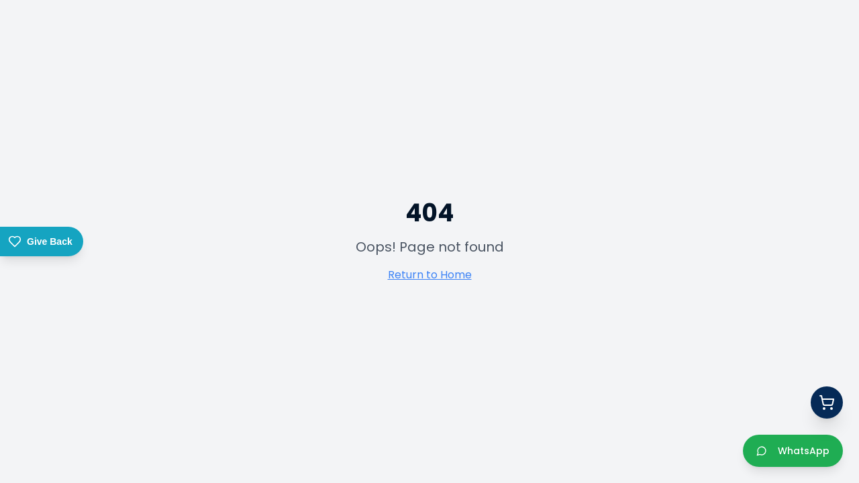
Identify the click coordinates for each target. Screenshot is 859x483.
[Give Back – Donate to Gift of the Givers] (41, 241)
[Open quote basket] (827, 402)
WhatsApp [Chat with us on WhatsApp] (792, 451)
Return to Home (430, 274)
